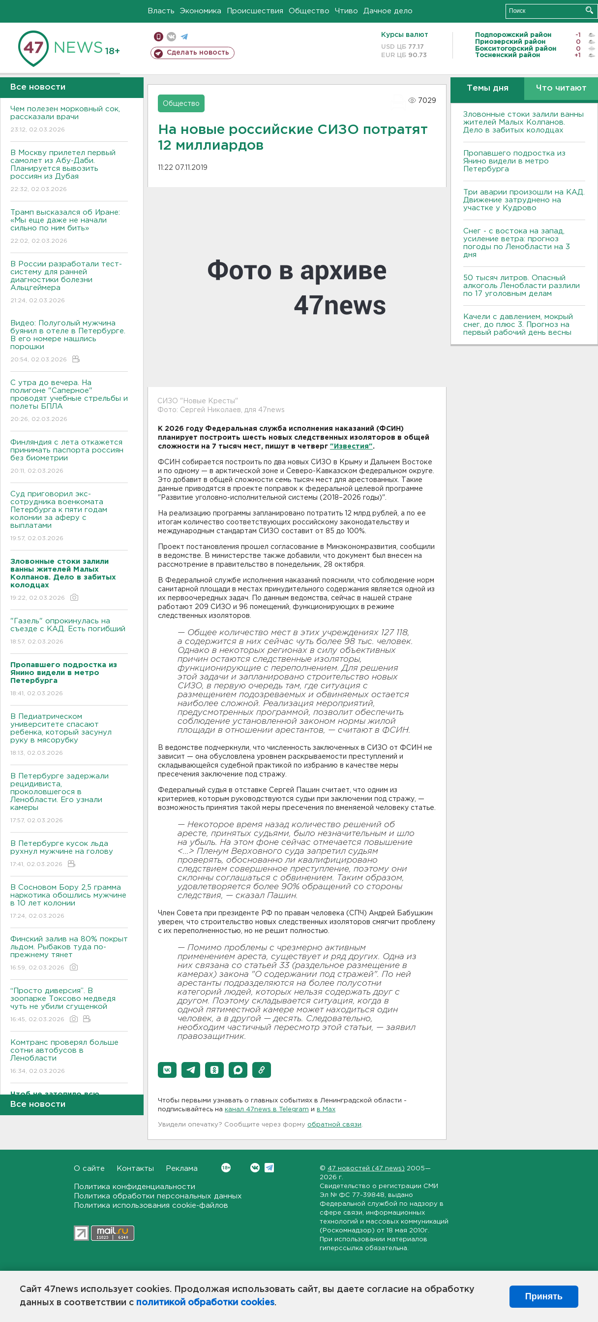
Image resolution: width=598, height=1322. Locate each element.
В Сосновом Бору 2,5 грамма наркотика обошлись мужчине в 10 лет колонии (69, 902)
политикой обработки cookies (205, 1303)
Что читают (561, 88)
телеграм (184, 36)
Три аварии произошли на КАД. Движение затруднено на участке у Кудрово (524, 200)
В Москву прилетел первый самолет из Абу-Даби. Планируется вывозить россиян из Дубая (69, 171)
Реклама (182, 1168)
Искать (589, 10)
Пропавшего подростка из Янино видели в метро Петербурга (514, 161)
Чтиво (346, 11)
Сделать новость (198, 53)
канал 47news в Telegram (267, 1109)
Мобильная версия (158, 36)
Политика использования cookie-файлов (151, 1205)
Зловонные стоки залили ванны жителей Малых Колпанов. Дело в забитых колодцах (523, 122)
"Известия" (351, 447)
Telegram (269, 1167)
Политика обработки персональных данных (158, 1196)
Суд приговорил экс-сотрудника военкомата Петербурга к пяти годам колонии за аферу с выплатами (69, 517)
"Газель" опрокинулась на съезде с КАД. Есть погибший (69, 632)
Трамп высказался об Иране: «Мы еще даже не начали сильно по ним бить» (69, 227)
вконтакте (171, 36)
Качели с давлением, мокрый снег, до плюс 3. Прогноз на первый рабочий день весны (518, 325)
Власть (161, 11)
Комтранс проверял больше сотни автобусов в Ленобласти (69, 1057)
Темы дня (487, 88)
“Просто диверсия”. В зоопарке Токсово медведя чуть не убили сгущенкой (69, 1006)
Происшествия (255, 11)
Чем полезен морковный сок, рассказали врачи (69, 120)
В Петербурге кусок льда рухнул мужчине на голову (69, 854)
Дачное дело (388, 11)
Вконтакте (226, 1167)
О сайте (89, 1168)
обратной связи (334, 1125)
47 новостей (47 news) (366, 1168)
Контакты (135, 1168)
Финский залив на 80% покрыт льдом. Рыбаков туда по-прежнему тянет (69, 954)
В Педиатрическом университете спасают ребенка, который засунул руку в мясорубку (69, 735)
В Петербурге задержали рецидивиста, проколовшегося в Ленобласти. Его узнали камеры (69, 799)
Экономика (200, 11)
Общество (309, 11)
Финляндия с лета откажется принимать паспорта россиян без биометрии (69, 457)
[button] (167, 1070)
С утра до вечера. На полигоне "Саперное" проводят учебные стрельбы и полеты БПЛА (69, 401)
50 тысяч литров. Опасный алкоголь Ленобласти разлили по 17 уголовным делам (521, 286)
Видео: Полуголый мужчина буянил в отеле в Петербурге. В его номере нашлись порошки (69, 342)
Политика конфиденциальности (134, 1187)
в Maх (326, 1109)
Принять (544, 1296)
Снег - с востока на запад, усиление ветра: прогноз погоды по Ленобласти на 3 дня (516, 243)
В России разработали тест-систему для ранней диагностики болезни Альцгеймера (69, 283)
